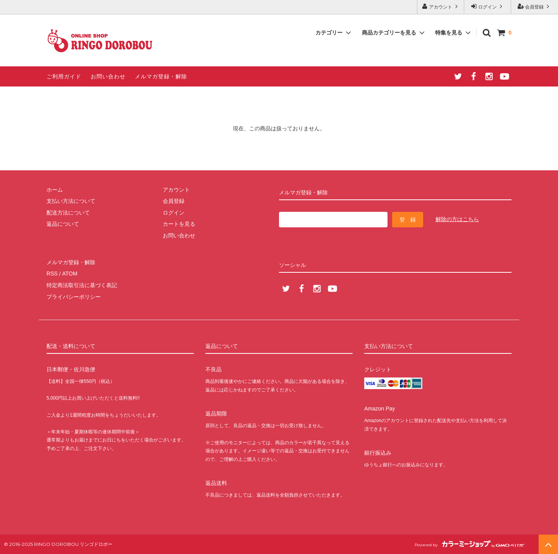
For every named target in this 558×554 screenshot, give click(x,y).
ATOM (69, 273)
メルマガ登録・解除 (161, 76)
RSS (52, 273)
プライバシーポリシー (73, 296)
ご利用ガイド (63, 76)
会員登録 (534, 6)
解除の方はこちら (457, 219)
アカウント (441, 6)
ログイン (488, 6)
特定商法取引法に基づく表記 (81, 285)
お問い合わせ (108, 76)
